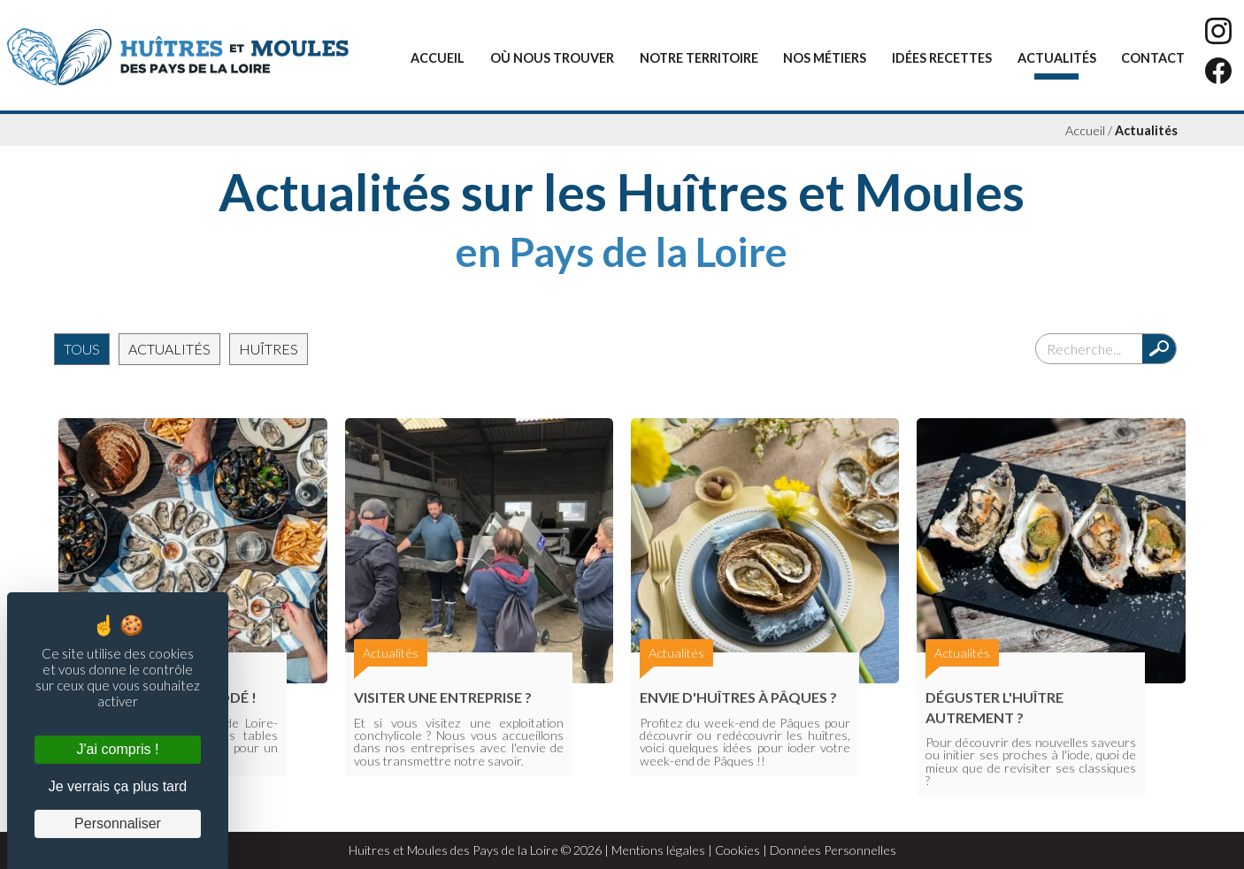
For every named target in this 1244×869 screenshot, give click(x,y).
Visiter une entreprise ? (443, 697)
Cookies (737, 850)
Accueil (438, 57)
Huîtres (268, 348)
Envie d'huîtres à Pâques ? (738, 697)
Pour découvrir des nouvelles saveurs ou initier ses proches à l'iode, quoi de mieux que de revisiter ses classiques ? (1030, 761)
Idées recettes (942, 57)
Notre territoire (699, 57)
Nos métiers (824, 57)
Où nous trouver (552, 57)
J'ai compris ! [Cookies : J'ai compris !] (118, 749)
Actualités (1056, 57)
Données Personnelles (833, 850)
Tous (82, 348)
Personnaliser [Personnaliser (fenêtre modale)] (117, 823)
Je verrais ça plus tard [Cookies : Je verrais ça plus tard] (118, 786)
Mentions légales (658, 850)
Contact (1153, 57)
